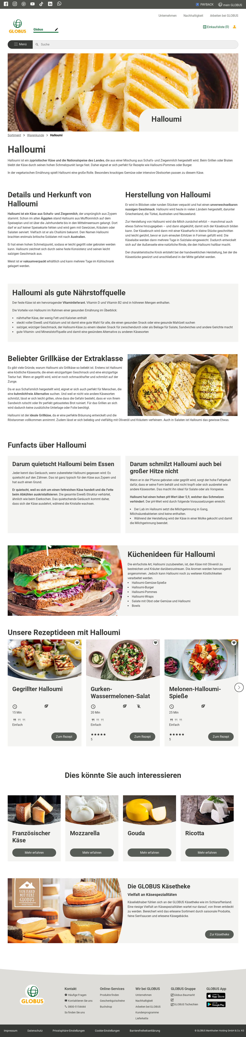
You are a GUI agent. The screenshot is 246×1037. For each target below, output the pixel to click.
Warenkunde (35, 135)
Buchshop (106, 1006)
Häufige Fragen (77, 994)
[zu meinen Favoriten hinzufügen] (77, 643)
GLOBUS (230, 4)
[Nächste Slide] (239, 687)
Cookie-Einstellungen (107, 1030)
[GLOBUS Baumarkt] (183, 996)
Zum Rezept (64, 736)
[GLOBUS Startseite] (17, 27)
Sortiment (14, 135)
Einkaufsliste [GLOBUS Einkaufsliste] (215, 27)
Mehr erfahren (34, 852)
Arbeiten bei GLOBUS (224, 15)
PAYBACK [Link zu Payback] (204, 4)
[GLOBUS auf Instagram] (15, 4)
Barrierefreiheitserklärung (145, 1030)
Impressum (10, 1030)
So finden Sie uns (75, 1012)
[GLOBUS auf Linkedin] (50, 4)
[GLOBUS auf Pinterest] (24, 4)
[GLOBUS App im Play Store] (216, 1004)
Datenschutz (35, 1030)
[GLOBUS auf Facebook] (6, 4)
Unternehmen (168, 15)
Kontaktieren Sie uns (80, 1000)
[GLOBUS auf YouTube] (32, 4)
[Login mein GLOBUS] (235, 27)
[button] (20, 44)
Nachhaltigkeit (193, 15)
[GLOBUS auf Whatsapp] (59, 4)
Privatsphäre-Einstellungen (69, 1030)
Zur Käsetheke (219, 934)
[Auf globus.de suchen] (137, 44)
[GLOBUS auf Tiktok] (41, 4)
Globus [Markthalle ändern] (38, 29)
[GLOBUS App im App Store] (217, 996)
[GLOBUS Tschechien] (184, 1003)
